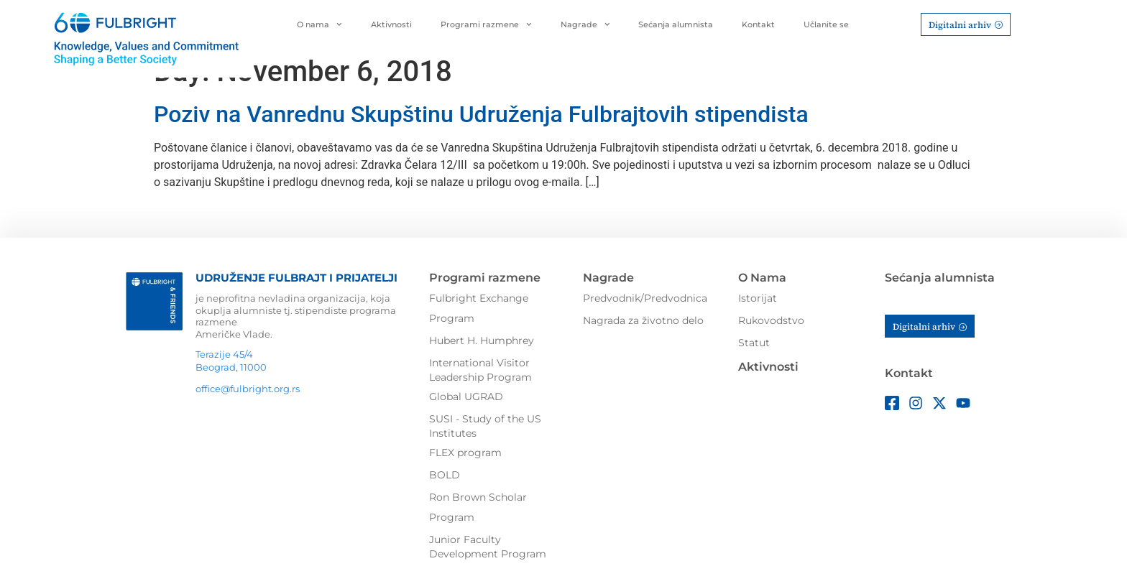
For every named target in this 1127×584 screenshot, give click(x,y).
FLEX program (465, 452)
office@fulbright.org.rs (248, 388)
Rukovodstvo (771, 320)
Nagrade (585, 24)
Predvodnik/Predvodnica (645, 298)
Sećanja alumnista (675, 24)
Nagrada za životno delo (643, 320)
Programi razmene (486, 24)
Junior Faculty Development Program (487, 546)
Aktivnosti (391, 24)
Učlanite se (826, 24)
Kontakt (758, 24)
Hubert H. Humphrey (481, 340)
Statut (754, 342)
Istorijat (757, 298)
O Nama (762, 277)
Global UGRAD (466, 396)
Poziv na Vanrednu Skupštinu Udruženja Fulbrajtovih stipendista (481, 114)
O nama (319, 24)
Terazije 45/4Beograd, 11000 (231, 360)
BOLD (444, 474)
